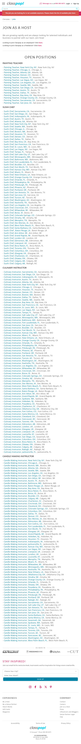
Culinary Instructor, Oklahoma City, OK (21, 409)
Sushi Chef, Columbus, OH (16, 250)
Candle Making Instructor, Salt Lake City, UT (24, 605)
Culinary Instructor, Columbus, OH (19, 439)
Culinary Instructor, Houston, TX (18, 289)
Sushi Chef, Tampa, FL (14, 152)
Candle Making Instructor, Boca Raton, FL (23, 491)
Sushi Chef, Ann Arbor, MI (15, 233)
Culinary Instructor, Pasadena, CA (19, 403)
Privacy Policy (65, 723)
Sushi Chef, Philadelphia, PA (17, 182)
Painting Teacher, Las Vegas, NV (18, 80)
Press (62, 709)
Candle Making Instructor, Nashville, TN (22, 569)
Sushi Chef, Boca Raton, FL (16, 245)
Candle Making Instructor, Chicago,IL (20, 463)
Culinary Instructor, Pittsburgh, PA (19, 348)
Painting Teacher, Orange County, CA (20, 97)
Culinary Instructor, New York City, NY (21, 284)
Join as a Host (65, 707)
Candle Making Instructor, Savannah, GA (22, 620)
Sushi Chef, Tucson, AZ (14, 197)
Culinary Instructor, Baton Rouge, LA (20, 391)
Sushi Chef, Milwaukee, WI (16, 210)
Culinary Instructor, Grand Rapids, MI (21, 396)
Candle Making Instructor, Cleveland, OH (22, 506)
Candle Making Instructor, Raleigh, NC (21, 600)
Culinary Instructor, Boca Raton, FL (20, 442)
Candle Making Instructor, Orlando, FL (21, 582)
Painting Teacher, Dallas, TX (16, 92)
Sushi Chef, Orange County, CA (18, 177)
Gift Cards (6, 709)
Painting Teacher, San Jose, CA (18, 103)
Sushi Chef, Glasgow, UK (15, 253)
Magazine (6, 712)
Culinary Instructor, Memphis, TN (19, 381)
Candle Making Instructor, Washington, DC (23, 638)
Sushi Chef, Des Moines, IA (16, 223)
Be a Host (6, 702)
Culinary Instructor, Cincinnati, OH (19, 371)
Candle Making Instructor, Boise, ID (20, 493)
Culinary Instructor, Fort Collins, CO (20, 411)
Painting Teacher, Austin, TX (16, 90)
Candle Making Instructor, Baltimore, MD (22, 483)
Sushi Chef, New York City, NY (17, 124)
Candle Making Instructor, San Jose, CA (21, 612)
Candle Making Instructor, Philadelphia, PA (23, 589)
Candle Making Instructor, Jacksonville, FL (23, 544)
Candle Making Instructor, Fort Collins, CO (23, 524)
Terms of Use (40, 723)
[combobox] (40, 671)
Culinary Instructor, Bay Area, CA (19, 302)
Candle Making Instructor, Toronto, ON (21, 630)
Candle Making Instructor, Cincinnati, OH (22, 503)
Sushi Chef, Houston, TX (15, 134)
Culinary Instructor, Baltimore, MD (19, 320)
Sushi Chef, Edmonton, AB (16, 240)
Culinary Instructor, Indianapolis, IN (20, 277)
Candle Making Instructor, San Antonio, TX (23, 607)
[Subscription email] (40, 675)
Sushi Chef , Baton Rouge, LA (17, 230)
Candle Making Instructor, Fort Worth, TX (22, 529)
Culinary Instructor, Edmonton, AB (19, 424)
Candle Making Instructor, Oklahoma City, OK (24, 574)
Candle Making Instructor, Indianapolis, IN (23, 541)
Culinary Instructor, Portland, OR (19, 353)
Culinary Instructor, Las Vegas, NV (19, 310)
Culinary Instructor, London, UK (18, 426)
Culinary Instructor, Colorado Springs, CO (23, 376)
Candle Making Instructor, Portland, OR (22, 597)
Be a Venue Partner (10, 704)
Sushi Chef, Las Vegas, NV (16, 149)
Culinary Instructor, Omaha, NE (18, 378)
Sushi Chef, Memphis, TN (15, 220)
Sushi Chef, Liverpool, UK (15, 243)
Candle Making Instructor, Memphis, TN (22, 559)
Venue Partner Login (67, 714)
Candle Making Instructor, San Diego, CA (22, 475)
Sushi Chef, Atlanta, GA (14, 121)
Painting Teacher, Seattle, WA (17, 85)
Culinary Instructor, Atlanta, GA (18, 282)
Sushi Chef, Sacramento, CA (16, 111)
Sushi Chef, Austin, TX (14, 119)
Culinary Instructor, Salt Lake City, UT (21, 315)
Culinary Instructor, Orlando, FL (18, 343)
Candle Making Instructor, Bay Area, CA (22, 488)
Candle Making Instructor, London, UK (21, 554)
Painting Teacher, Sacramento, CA (19, 100)
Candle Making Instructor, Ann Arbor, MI (22, 478)
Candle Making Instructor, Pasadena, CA (22, 587)
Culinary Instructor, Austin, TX (17, 279)
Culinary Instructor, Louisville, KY (19, 434)
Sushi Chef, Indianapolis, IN (16, 116)
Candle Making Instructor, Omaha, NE (21, 577)
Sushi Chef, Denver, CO (14, 136)
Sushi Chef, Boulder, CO (15, 164)
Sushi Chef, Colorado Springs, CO (19, 215)
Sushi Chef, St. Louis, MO (15, 147)
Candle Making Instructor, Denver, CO (21, 516)
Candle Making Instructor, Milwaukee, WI (22, 564)
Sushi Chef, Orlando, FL (14, 179)
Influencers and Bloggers (69, 712)
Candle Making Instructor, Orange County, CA (24, 579)
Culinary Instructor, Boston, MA (18, 294)
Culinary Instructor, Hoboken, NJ (19, 401)
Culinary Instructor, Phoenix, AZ (18, 350)
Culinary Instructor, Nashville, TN (19, 363)
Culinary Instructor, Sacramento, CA (20, 272)
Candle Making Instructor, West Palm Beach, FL (25, 640)
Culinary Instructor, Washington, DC (20, 360)
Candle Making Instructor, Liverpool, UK (22, 551)
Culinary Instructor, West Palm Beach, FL (22, 386)
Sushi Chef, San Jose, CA (15, 195)
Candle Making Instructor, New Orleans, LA (23, 572)
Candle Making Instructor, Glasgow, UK (21, 531)
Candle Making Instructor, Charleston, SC (22, 501)
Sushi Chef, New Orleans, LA (17, 174)
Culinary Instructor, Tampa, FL (17, 312)
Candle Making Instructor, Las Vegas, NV (22, 549)
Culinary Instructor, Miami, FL (17, 335)
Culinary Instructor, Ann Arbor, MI (19, 393)
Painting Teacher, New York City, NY (20, 67)
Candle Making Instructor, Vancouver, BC (22, 635)
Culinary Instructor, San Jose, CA (18, 325)
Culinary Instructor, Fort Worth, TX (19, 330)
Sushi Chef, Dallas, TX (14, 139)
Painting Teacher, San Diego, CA (18, 87)
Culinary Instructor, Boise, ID (17, 373)
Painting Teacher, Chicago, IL (17, 70)
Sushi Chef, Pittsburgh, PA (16, 185)
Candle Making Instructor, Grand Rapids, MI (24, 534)
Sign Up (76, 4)
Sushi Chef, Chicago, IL (14, 129)
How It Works (7, 707)
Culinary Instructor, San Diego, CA (19, 274)
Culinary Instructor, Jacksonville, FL (20, 452)
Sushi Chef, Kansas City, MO (16, 169)
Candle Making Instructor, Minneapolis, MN (24, 567)
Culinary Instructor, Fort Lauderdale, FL (22, 322)
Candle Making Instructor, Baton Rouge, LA (23, 485)
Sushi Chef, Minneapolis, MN (17, 157)
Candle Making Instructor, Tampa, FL (20, 627)
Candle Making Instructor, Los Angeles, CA (23, 473)
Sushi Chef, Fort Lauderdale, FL (18, 162)
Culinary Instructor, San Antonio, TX (20, 355)
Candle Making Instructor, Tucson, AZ (21, 633)
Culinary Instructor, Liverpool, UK (19, 431)
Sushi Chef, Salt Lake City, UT (17, 154)
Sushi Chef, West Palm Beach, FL (19, 225)
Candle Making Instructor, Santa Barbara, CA (24, 615)
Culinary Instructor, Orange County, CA (21, 340)
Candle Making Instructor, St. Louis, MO (22, 625)
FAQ (61, 717)
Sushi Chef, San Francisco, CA (17, 144)
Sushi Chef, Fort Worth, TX (16, 167)
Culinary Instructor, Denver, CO (18, 292)
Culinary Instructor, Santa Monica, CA (21, 414)
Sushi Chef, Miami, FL (14, 172)
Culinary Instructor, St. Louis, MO (19, 307)
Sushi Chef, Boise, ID (13, 212)
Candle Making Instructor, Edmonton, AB (22, 521)
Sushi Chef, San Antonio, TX (16, 192)
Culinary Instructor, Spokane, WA (19, 398)
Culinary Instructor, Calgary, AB (18, 447)
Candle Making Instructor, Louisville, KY (22, 556)
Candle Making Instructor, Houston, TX (21, 539)
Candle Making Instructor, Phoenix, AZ (21, 592)
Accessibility (15, 723)
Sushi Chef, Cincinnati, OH (16, 207)
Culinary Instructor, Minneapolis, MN (21, 317)
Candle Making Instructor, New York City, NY (24, 460)
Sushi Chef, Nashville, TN (15, 202)
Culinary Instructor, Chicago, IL (18, 287)
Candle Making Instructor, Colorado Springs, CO (26, 508)
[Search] (40, 8)
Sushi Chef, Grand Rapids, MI (17, 235)
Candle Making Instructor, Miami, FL (20, 562)
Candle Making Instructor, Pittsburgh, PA (22, 595)
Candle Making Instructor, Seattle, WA (21, 470)
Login (68, 4)
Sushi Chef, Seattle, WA (14, 126)
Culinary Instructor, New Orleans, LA (20, 338)
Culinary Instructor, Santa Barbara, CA (21, 388)
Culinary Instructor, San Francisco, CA (21, 305)
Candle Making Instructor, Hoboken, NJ (21, 536)
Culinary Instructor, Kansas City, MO (20, 332)
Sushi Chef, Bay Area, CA (15, 141)
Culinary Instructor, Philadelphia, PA (20, 345)
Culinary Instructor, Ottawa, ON (18, 444)
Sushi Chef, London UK (14, 238)
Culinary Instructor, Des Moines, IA (20, 383)
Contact (62, 702)
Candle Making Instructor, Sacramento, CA (23, 602)
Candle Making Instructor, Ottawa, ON (21, 584)
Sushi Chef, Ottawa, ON (14, 258)
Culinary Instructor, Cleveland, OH (19, 416)
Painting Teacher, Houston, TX (17, 77)
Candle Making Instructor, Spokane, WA (22, 622)
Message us (47, 3)
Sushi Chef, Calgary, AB (14, 261)
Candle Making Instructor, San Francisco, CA (24, 610)
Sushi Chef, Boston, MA (14, 131)
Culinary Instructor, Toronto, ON (18, 421)
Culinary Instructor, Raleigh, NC (18, 449)
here (40, 43)
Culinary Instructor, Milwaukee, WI (19, 368)
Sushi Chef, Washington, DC (16, 200)
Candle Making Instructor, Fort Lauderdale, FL (25, 526)
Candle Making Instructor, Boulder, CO (21, 496)
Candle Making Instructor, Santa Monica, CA (24, 617)
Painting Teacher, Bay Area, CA (18, 95)
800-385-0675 (60, 3)
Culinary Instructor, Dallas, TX (17, 297)
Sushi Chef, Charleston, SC (16, 256)
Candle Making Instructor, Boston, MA (21, 465)
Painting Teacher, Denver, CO (17, 75)
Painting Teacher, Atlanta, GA (17, 72)
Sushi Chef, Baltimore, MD (16, 159)
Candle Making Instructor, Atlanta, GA (21, 468)
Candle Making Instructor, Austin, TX (20, 480)
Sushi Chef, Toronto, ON (15, 248)
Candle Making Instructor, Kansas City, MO (23, 546)
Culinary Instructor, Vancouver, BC (19, 419)
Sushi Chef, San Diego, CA (15, 114)
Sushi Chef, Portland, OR (15, 190)
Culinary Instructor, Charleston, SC (19, 406)
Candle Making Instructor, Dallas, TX (20, 513)
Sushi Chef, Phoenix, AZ (14, 187)
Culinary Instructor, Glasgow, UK (19, 429)
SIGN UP (40, 679)
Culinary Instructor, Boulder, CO (18, 327)
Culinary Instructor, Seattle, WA (18, 300)
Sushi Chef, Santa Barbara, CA (17, 228)
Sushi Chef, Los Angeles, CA (16, 205)
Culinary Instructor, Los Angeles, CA (20, 365)
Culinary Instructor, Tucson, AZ (18, 358)
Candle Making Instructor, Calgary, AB (21, 498)
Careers (63, 704)
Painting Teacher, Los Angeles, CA (19, 82)
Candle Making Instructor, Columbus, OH (22, 511)
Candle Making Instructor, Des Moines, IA (23, 518)
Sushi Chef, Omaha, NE (14, 218)
